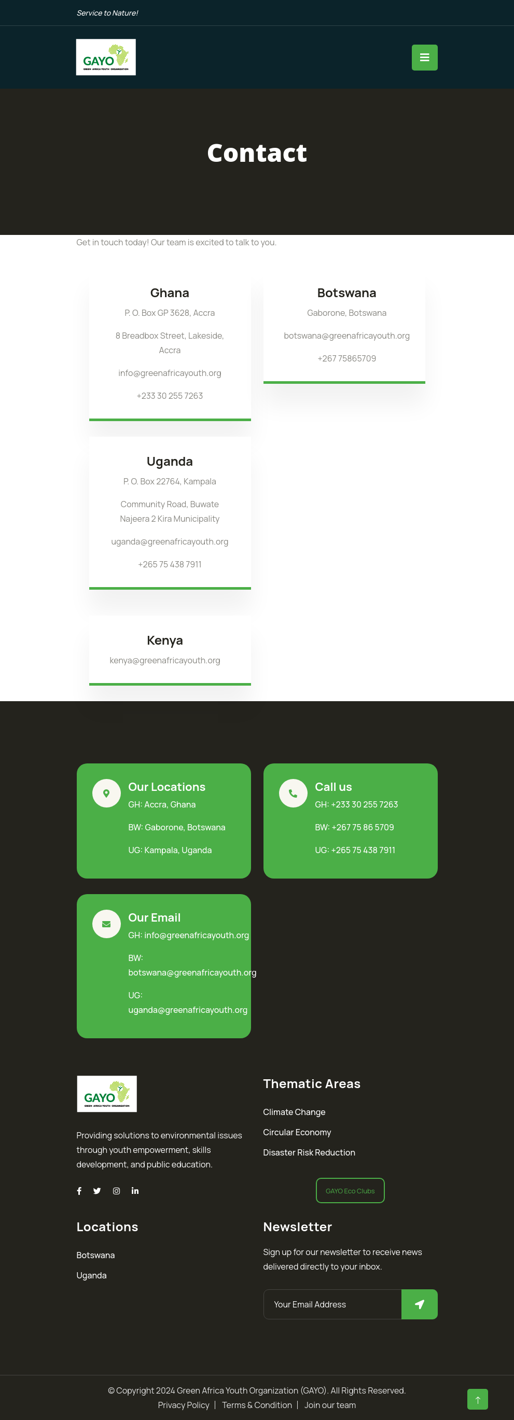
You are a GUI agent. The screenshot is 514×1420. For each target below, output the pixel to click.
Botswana (96, 1255)
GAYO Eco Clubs (350, 1190)
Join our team (330, 1405)
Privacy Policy (184, 1405)
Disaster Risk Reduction (309, 1152)
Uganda (92, 1275)
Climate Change (294, 1112)
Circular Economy (297, 1132)
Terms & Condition (257, 1405)
